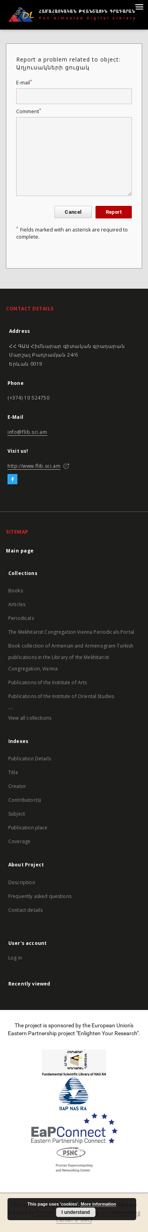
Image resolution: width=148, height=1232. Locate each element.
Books (15, 590)
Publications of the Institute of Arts (47, 682)
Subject (16, 813)
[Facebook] (12, 479)
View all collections (29, 718)
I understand (76, 1212)
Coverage (19, 841)
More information (98, 1204)
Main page (20, 550)
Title (13, 772)
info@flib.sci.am (27, 432)
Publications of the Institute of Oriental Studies (61, 696)
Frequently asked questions (39, 896)
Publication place (28, 827)
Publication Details (29, 758)
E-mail (24, 82)
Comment (28, 111)
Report (114, 212)
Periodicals (21, 618)
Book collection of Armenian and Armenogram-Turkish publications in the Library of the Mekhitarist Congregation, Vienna (71, 657)
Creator (17, 786)
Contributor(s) (24, 800)
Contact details (25, 910)
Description (21, 882)
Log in (15, 957)
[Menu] (139, 6)
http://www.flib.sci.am (33, 466)
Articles (16, 604)
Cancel (73, 212)
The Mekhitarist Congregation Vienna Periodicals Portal (71, 632)
